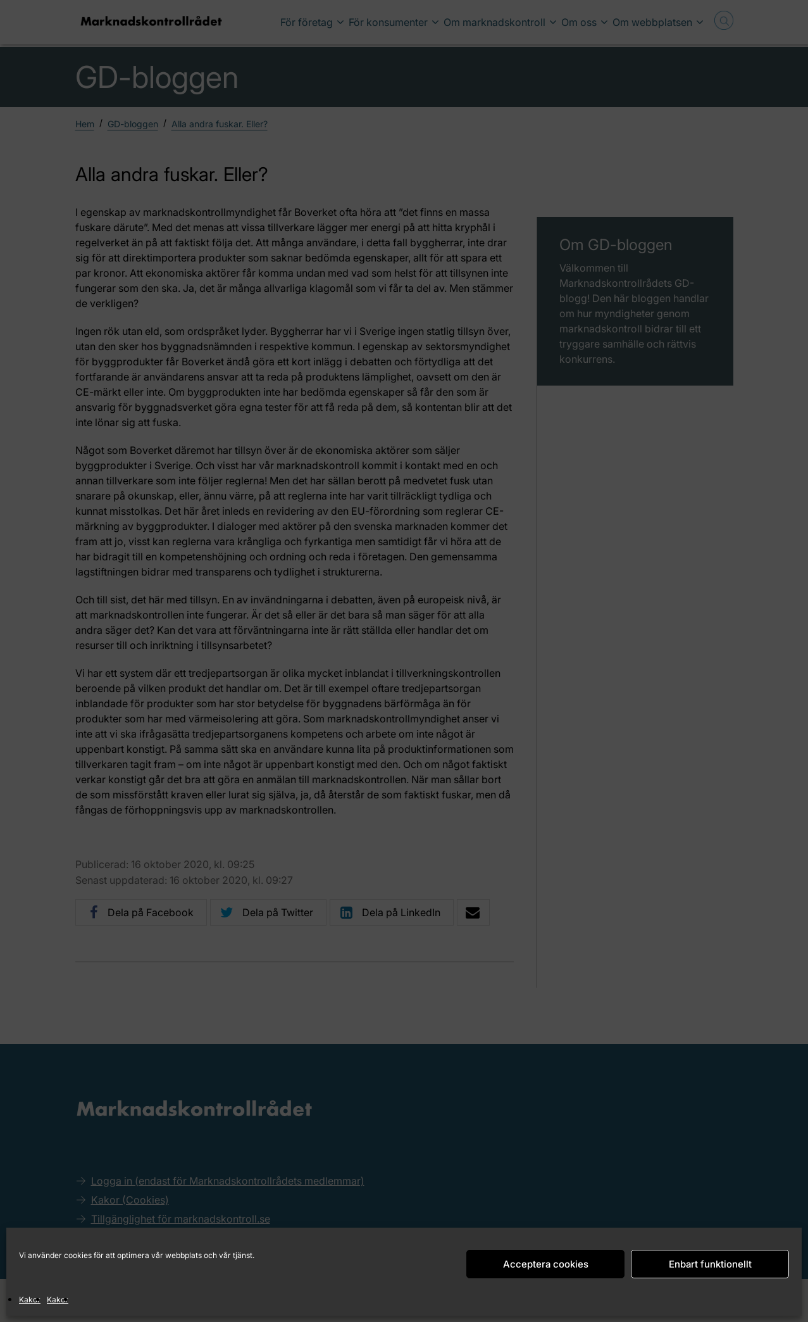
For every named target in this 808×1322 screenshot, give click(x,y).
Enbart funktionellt (710, 1264)
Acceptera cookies (545, 1264)
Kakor (29, 1299)
